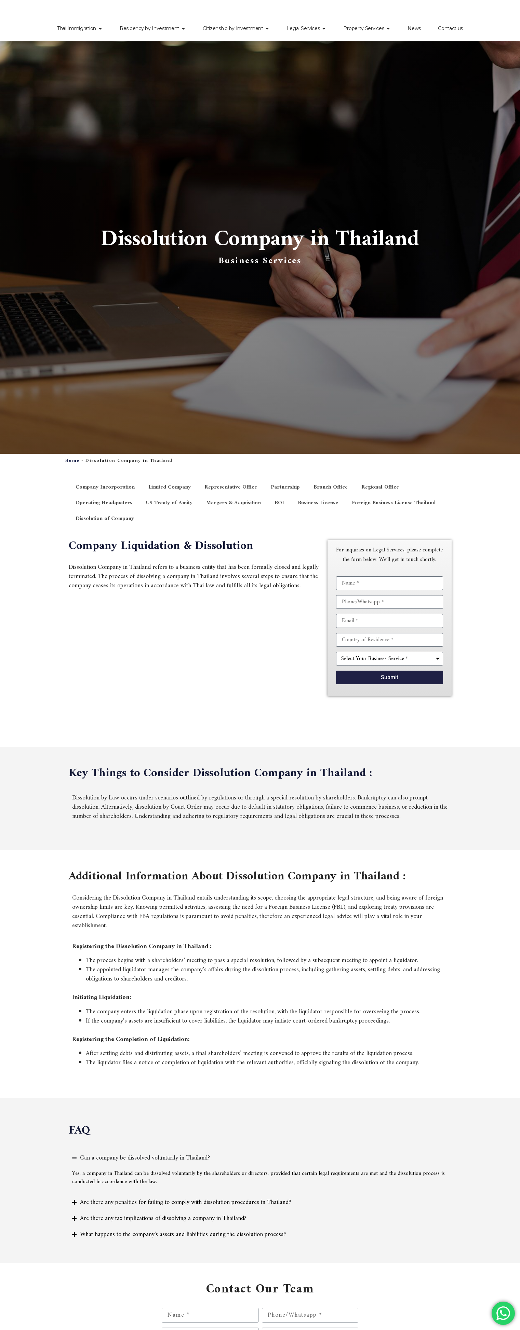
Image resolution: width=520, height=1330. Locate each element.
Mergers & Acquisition (233, 503)
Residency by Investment (149, 28)
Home (72, 460)
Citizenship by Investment (233, 28)
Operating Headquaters (104, 503)
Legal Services (303, 28)
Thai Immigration (76, 28)
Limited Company (169, 487)
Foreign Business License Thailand (394, 503)
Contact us (450, 28)
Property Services (363, 28)
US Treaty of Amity (169, 503)
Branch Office (331, 487)
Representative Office (230, 487)
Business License (318, 503)
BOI (279, 503)
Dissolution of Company (105, 518)
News (414, 28)
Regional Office (380, 487)
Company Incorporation (105, 487)
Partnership (285, 487)
